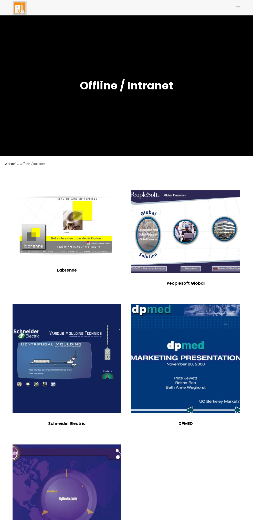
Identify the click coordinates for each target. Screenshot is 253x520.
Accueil (10, 164)
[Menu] (235, 7)
